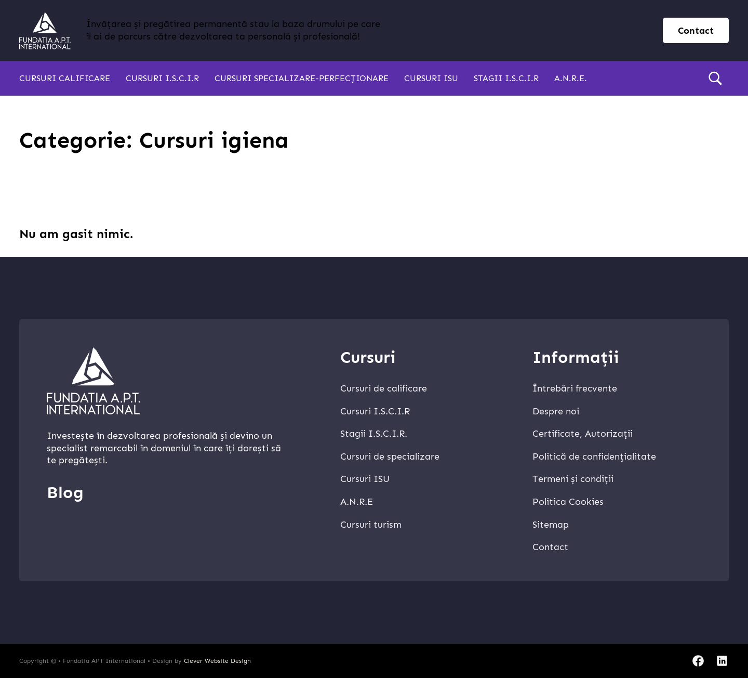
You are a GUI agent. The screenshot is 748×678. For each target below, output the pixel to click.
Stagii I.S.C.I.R (506, 78)
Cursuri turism (371, 524)
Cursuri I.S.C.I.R (162, 78)
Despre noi (555, 411)
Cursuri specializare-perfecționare (302, 78)
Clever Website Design (217, 660)
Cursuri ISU (431, 78)
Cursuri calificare (64, 78)
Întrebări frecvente (574, 388)
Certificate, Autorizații (582, 433)
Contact (550, 547)
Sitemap (550, 524)
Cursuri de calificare (383, 388)
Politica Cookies (568, 501)
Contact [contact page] (696, 30)
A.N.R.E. (570, 78)
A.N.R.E (356, 501)
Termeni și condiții (572, 479)
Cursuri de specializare (389, 456)
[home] (45, 30)
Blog (65, 492)
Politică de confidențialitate (594, 456)
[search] (715, 78)
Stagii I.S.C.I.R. (373, 433)
